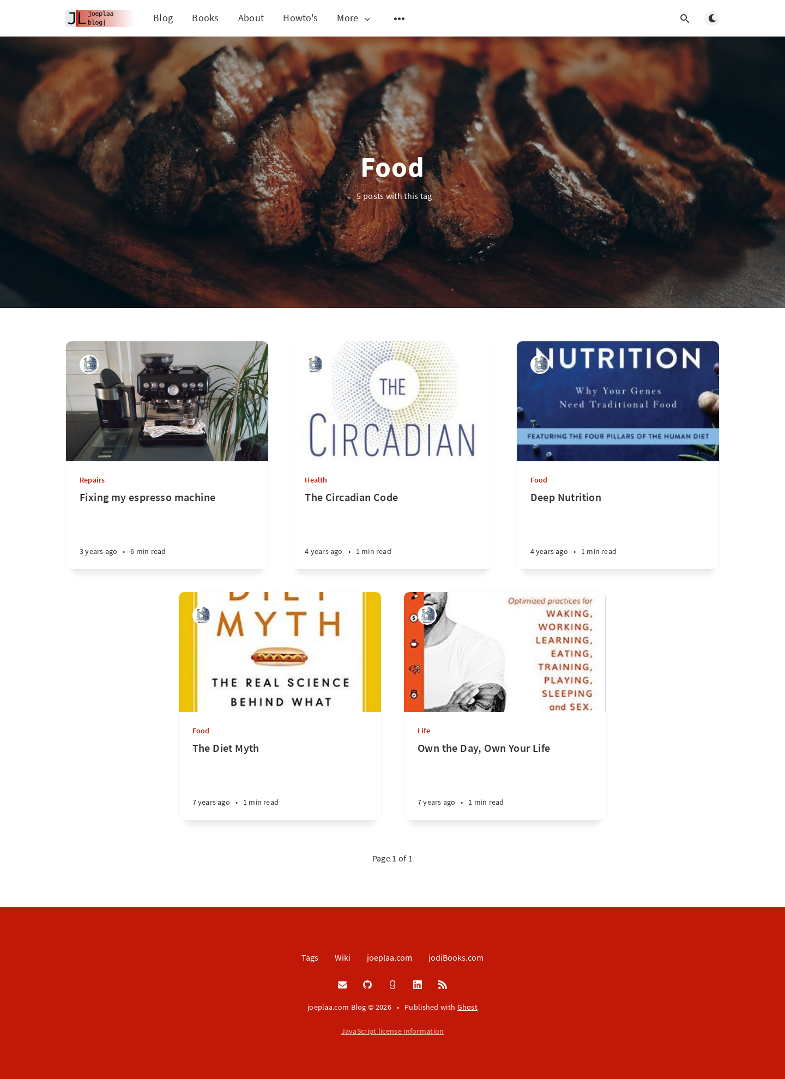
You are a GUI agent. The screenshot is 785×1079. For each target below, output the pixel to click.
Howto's (300, 17)
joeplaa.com (389, 957)
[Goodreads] (392, 985)
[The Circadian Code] (392, 529)
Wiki (343, 957)
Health (316, 480)
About (251, 17)
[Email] (342, 985)
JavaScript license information (392, 1031)
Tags (309, 957)
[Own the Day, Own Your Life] (505, 780)
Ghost (467, 1007)
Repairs (92, 480)
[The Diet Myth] (280, 780)
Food (539, 480)
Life (424, 731)
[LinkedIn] (417, 985)
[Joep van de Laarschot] (89, 364)
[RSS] (442, 985)
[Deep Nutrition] (618, 529)
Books (205, 17)
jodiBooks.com (456, 957)
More (354, 18)
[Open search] (684, 18)
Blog (163, 17)
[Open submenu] (399, 18)
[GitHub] (367, 985)
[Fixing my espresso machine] (167, 529)
